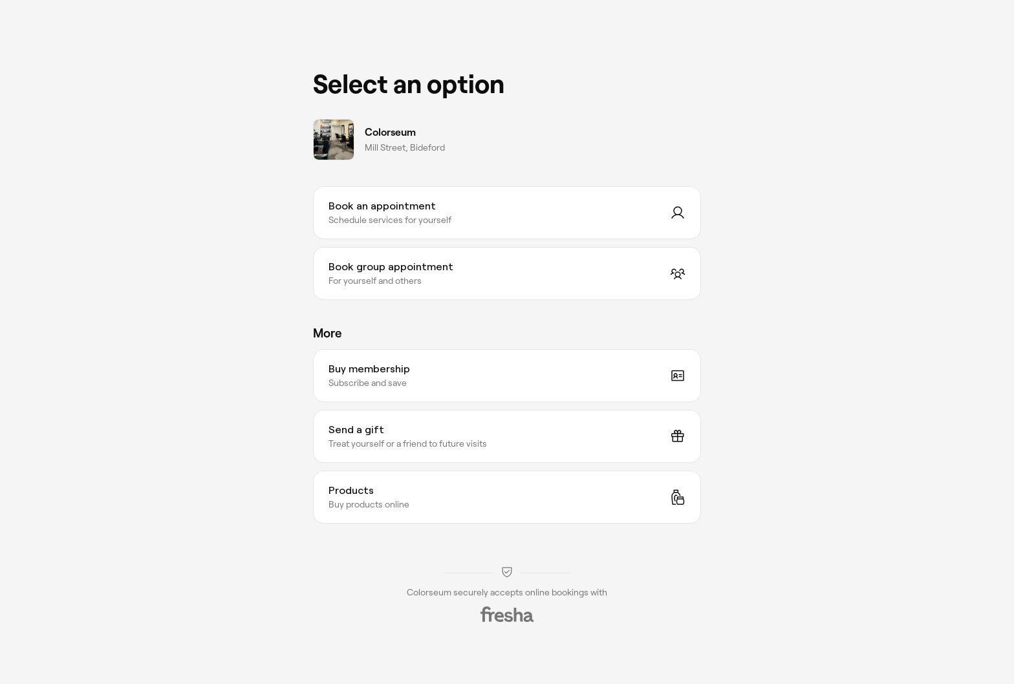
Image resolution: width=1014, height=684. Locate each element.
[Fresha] (507, 614)
